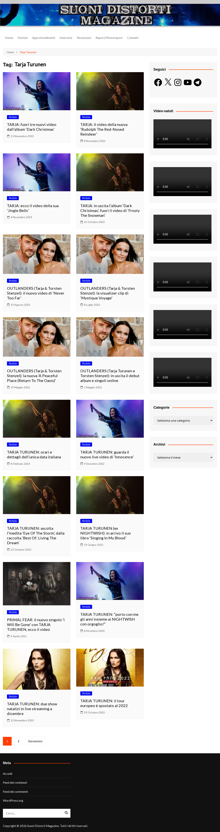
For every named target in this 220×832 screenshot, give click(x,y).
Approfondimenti (43, 37)
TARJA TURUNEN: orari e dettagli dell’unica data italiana (34, 454)
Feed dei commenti (15, 791)
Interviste (66, 37)
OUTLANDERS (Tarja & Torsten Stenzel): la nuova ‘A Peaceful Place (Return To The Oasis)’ (34, 375)
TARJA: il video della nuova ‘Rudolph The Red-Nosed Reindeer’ (104, 129)
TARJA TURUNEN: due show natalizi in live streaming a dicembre (32, 708)
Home (9, 37)
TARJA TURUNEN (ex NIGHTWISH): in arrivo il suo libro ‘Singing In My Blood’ (105, 533)
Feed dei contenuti (15, 782)
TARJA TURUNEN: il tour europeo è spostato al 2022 (104, 703)
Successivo (35, 741)
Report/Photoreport (109, 37)
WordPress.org (13, 800)
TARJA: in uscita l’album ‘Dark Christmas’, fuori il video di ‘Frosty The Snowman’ (110, 210)
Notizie (23, 37)
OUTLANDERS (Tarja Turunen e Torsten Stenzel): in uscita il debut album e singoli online (110, 375)
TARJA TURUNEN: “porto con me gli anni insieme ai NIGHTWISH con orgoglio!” (109, 619)
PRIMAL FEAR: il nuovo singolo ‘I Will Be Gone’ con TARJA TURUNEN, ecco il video (36, 624)
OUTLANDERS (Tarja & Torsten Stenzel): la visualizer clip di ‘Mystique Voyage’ (107, 293)
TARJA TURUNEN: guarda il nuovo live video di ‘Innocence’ (107, 454)
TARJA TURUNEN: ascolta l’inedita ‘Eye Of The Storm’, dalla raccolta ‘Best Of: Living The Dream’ (35, 535)
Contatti (132, 37)
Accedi (7, 773)
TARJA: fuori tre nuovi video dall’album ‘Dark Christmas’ (31, 127)
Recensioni (84, 37)
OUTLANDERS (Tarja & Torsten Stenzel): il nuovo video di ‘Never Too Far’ (35, 293)
